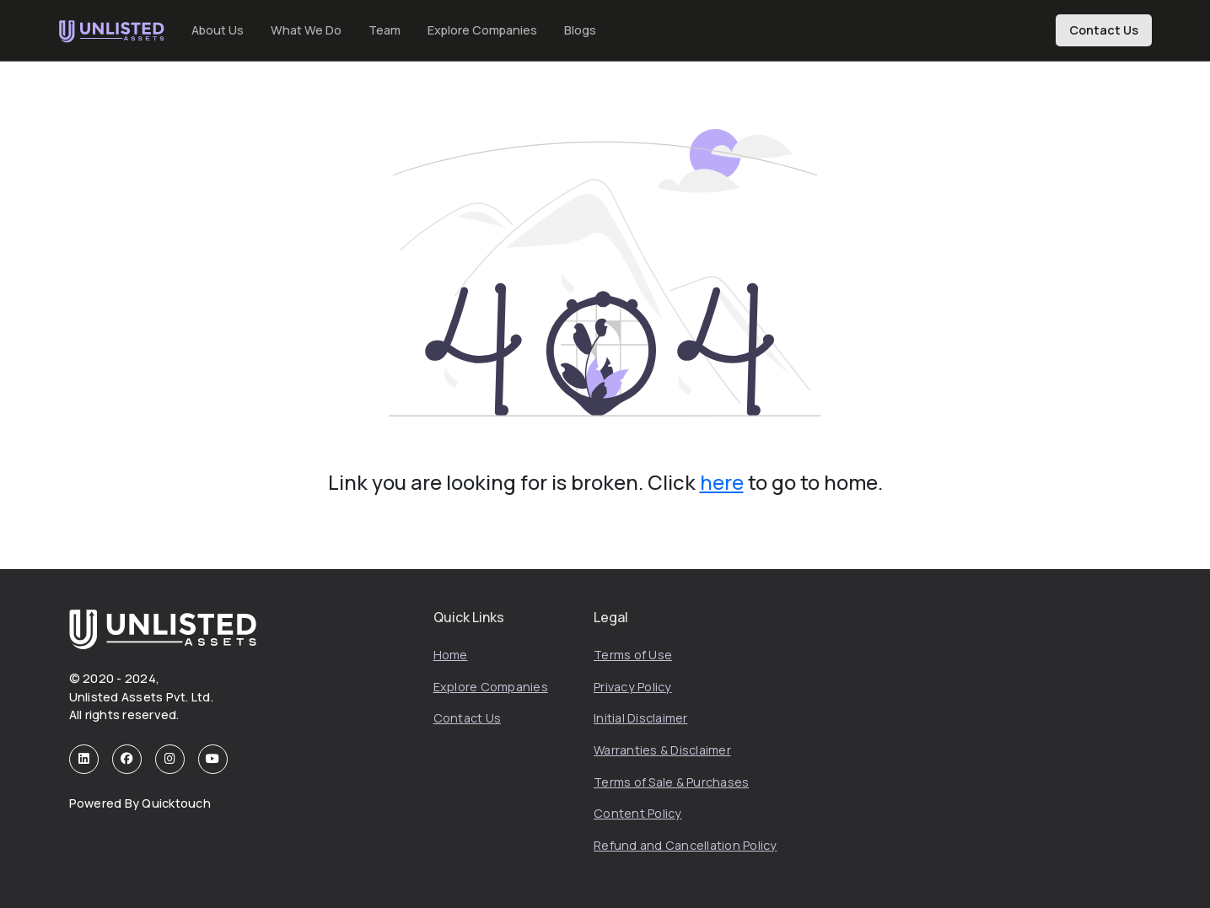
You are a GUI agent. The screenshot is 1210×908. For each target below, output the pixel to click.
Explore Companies (482, 30)
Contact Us (1103, 30)
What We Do (306, 30)
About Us (217, 30)
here (722, 482)
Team (384, 30)
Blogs (580, 30)
